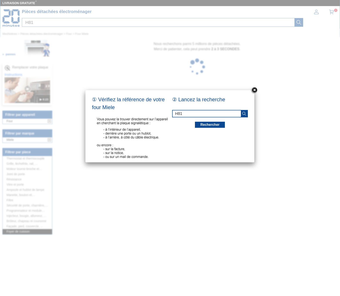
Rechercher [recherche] (209, 124)
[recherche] (244, 113)
